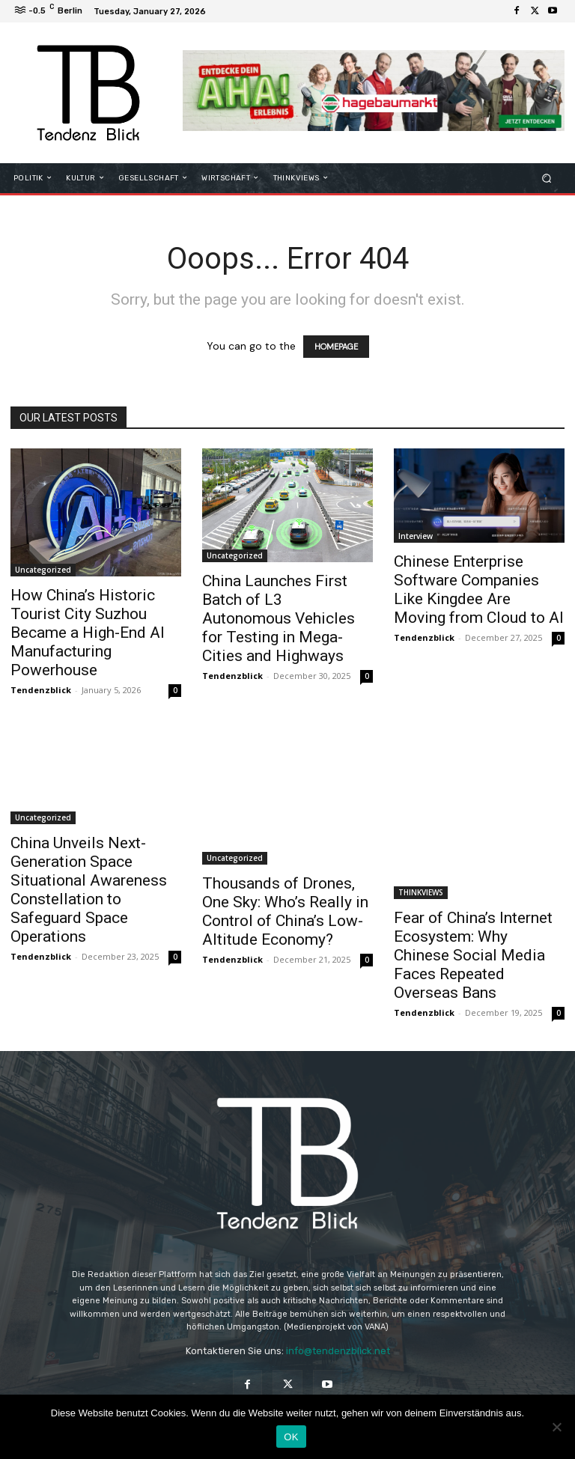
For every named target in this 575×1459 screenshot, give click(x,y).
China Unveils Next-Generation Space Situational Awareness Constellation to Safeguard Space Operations (88, 889)
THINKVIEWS (420, 892)
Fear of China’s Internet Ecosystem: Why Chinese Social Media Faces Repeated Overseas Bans (473, 955)
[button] (547, 177)
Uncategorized (43, 569)
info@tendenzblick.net (338, 1350)
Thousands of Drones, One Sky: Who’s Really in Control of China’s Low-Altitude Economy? (285, 911)
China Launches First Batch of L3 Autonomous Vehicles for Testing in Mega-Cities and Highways (278, 618)
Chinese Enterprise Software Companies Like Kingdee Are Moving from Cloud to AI (479, 589)
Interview (415, 536)
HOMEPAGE (336, 346)
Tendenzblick (40, 689)
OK (291, 1437)
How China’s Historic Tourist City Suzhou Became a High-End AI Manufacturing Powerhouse (87, 632)
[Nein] (556, 1426)
